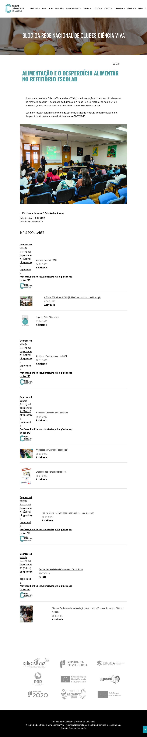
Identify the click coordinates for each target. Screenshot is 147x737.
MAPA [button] (44, 9)
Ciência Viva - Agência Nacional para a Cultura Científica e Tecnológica (86, 725)
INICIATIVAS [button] (59, 9)
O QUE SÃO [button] (34, 9)
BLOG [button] (51, 9)
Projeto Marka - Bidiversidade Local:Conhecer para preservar (68, 513)
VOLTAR (116, 63)
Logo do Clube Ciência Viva (47, 317)
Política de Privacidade (63, 722)
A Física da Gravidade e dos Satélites (52, 412)
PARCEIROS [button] (98, 9)
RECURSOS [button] (108, 9)
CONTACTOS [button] (131, 9)
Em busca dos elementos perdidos (51, 471)
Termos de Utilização (85, 722)
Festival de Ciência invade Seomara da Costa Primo (61, 569)
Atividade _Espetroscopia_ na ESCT (51, 356)
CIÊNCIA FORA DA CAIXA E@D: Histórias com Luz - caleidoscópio (72, 297)
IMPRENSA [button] (119, 9)
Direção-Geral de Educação (73, 728)
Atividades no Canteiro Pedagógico (52, 449)
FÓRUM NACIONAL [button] (73, 9)
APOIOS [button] (87, 9)
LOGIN (140, 9)
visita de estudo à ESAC (46, 260)
